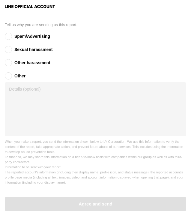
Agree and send (95, 203)
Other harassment (32, 62)
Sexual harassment (33, 49)
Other (19, 76)
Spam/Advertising (32, 36)
